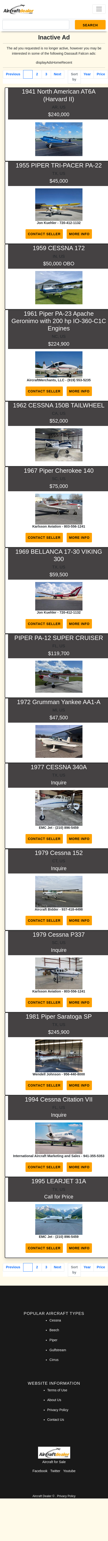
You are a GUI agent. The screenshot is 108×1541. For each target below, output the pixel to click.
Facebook (40, 1471)
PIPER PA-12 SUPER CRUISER (58, 638)
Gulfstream (57, 1350)
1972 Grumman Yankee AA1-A (58, 702)
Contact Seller (44, 234)
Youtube (69, 1471)
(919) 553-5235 (79, 380)
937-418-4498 (72, 909)
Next (57, 74)
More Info (79, 234)
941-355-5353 (93, 1156)
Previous (13, 74)
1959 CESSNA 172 (59, 248)
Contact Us (55, 1420)
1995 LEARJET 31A (58, 1181)
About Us (54, 1400)
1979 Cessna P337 (59, 934)
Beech (54, 1330)
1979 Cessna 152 (59, 852)
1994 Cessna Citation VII (59, 1099)
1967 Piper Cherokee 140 (59, 470)
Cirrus (53, 1360)
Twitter (55, 1471)
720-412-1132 (70, 223)
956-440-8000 (74, 1074)
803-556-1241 (74, 526)
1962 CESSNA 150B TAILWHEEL (58, 405)
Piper (53, 1340)
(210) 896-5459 (66, 828)
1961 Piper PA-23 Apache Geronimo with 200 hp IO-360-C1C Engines (58, 321)
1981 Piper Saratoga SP (59, 1016)
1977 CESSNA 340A (59, 767)
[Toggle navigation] (99, 9)
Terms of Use (57, 1390)
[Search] (35, 24)
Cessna (55, 1320)
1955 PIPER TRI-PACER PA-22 (59, 165)
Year (87, 74)
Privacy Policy (58, 1410)
